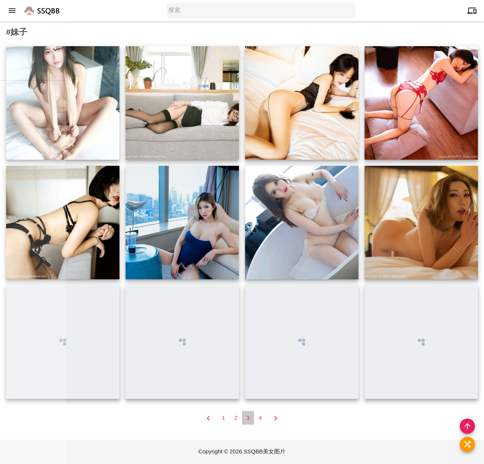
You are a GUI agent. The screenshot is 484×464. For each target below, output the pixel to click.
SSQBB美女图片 (265, 451)
